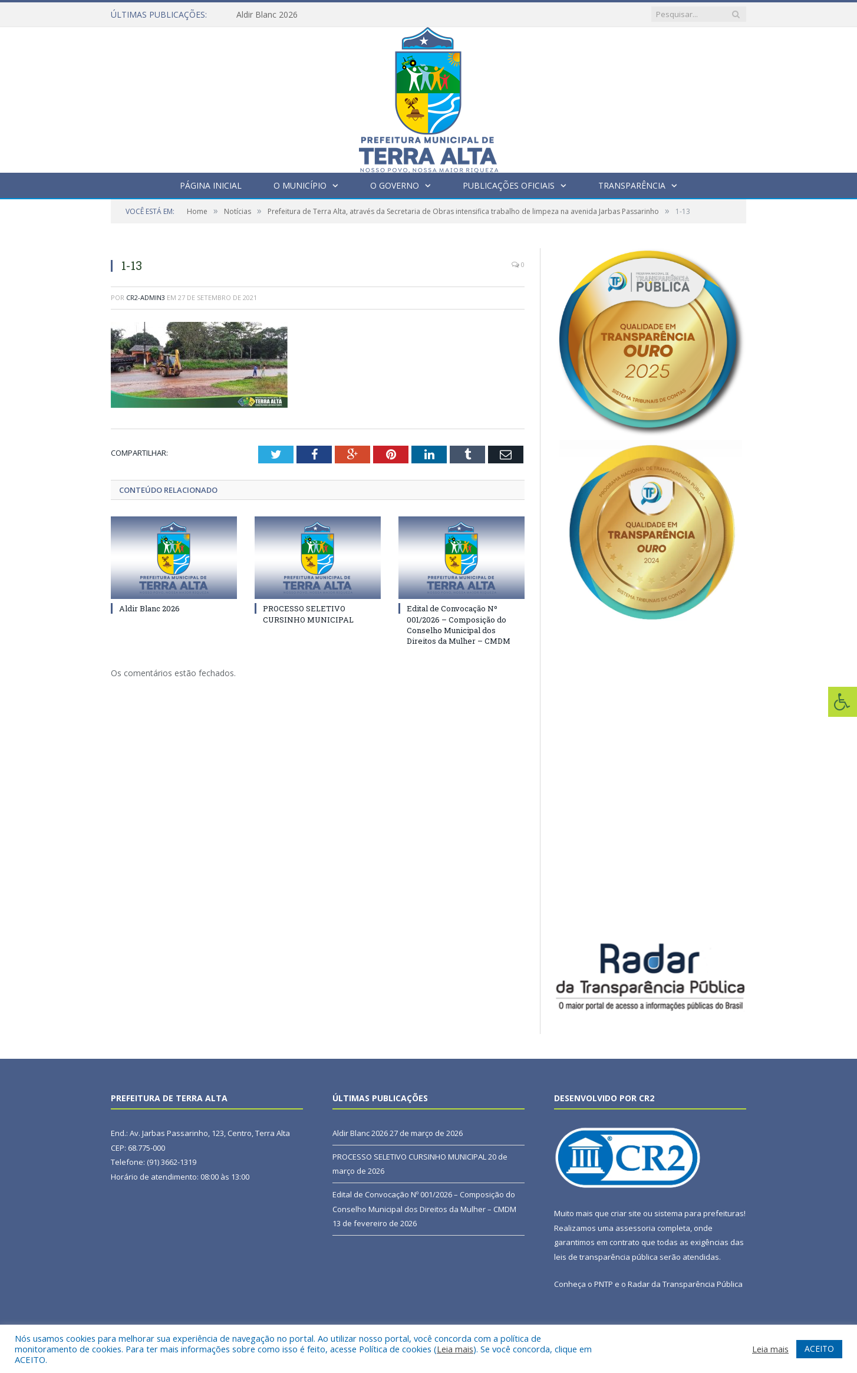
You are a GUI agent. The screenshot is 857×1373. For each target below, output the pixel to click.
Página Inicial (211, 185)
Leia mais (455, 1349)
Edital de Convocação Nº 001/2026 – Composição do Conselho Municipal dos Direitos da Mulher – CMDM (458, 624)
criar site (626, 1213)
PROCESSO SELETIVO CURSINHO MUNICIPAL (308, 613)
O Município (300, 185)
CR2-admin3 (145, 297)
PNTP (603, 1284)
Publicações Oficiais (509, 185)
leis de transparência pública (606, 1257)
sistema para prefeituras (699, 1213)
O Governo (394, 185)
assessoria (635, 1228)
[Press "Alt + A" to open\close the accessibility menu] (842, 702)
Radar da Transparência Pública (685, 1284)
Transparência (631, 185)
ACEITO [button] (819, 1348)
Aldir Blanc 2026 (267, 14)
